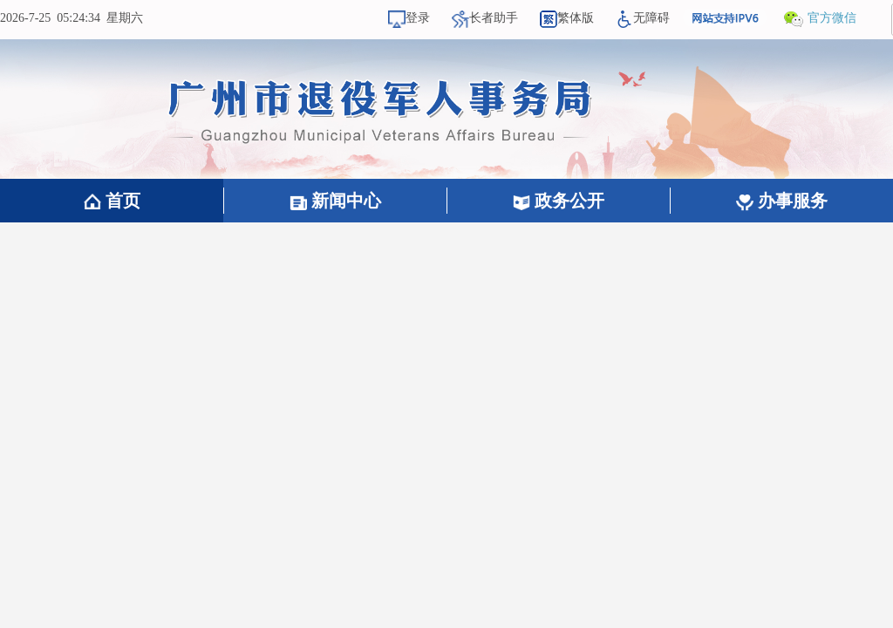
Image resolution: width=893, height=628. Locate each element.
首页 (112, 200)
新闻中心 (335, 200)
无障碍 (643, 17)
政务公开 (558, 200)
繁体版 (567, 17)
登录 (409, 17)
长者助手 (485, 17)
